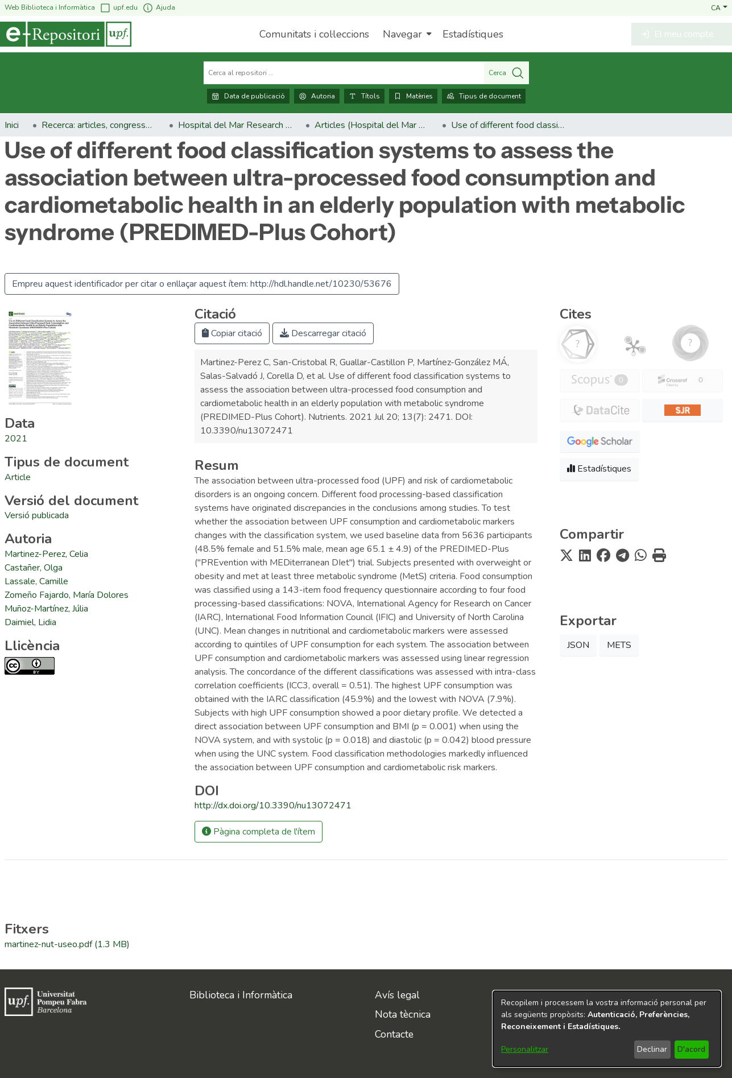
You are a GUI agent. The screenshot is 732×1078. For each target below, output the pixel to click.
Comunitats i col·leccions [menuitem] (314, 34)
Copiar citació (232, 333)
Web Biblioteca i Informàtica (50, 7)
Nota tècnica (403, 1014)
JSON (578, 645)
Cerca (506, 73)
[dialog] (607, 1029)
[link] (18, 477)
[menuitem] (406, 34)
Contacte (394, 1034)
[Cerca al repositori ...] (344, 72)
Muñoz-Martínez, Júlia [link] (46, 608)
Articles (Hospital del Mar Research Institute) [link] (371, 125)
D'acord (691, 1049)
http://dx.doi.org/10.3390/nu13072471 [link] (273, 805)
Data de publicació (248, 96)
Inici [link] (12, 125)
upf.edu (119, 7)
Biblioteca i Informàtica (240, 995)
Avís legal (397, 995)
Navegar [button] (402, 34)
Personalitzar (524, 1049)
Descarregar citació (323, 333)
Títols (364, 96)
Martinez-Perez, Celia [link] (46, 554)
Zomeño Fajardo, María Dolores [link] (67, 595)
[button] (719, 7)
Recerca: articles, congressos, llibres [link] (98, 125)
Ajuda (158, 7)
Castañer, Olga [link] (34, 567)
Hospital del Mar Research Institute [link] (235, 125)
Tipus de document (483, 96)
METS (619, 645)
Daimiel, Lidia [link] (30, 622)
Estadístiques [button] (599, 468)
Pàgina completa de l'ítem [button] (258, 831)
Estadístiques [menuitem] (472, 34)
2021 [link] (16, 438)
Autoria (317, 96)
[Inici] (65, 34)
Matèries (413, 96)
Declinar (652, 1049)
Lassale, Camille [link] (36, 581)
